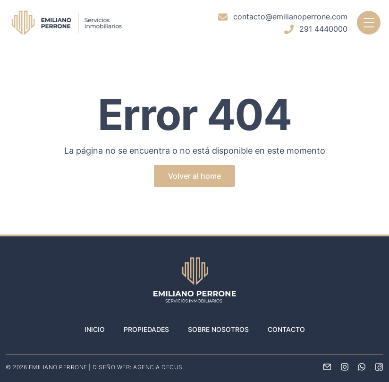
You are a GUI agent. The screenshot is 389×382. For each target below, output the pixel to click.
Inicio (95, 329)
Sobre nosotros (218, 329)
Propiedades (146, 329)
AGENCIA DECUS (158, 367)
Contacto (286, 329)
